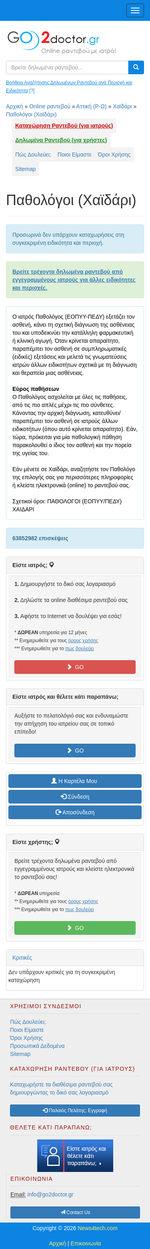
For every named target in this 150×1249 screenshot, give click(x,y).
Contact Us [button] (75, 1212)
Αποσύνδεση (75, 812)
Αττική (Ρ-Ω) (91, 106)
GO (75, 667)
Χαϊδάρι (122, 106)
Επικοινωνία (86, 1243)
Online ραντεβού (49, 106)
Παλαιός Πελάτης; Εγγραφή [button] (75, 1110)
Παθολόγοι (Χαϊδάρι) (31, 114)
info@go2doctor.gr (51, 1194)
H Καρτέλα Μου (74, 781)
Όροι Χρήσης (114, 154)
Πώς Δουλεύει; (33, 154)
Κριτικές (22, 957)
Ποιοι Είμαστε (75, 154)
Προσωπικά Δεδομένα (37, 1046)
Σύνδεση (75, 796)
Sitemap (25, 169)
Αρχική (14, 106)
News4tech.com (98, 1228)
